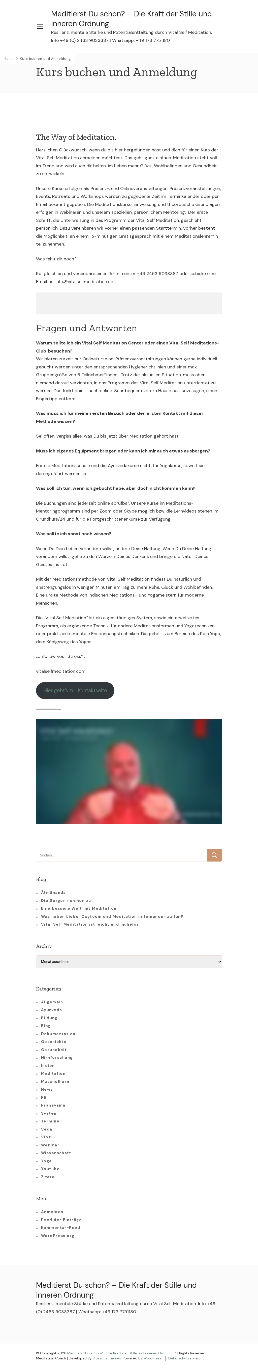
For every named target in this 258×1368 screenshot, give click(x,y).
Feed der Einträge (61, 1219)
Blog (46, 1025)
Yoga (46, 1161)
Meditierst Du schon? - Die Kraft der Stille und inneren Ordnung (120, 1353)
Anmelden (52, 1211)
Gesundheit (54, 1049)
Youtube (50, 1168)
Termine (50, 1121)
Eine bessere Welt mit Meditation (78, 908)
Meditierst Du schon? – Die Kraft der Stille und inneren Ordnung (131, 19)
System (49, 1113)
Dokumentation (58, 1033)
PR (44, 1097)
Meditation (53, 1073)
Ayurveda (51, 1009)
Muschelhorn (55, 1081)
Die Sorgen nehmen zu (66, 900)
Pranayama (53, 1105)
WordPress (152, 1358)
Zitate (48, 1176)
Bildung (49, 1018)
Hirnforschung (57, 1057)
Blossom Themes (107, 1358)
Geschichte (54, 1041)
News (47, 1089)
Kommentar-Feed (60, 1227)
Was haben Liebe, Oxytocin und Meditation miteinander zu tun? (112, 916)
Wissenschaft (56, 1153)
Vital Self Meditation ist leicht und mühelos (90, 924)
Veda (46, 1129)
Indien (48, 1065)
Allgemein (52, 1002)
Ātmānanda (53, 892)
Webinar (50, 1145)
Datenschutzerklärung (186, 1358)
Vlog (46, 1137)
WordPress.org (57, 1235)
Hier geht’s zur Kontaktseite (75, 690)
